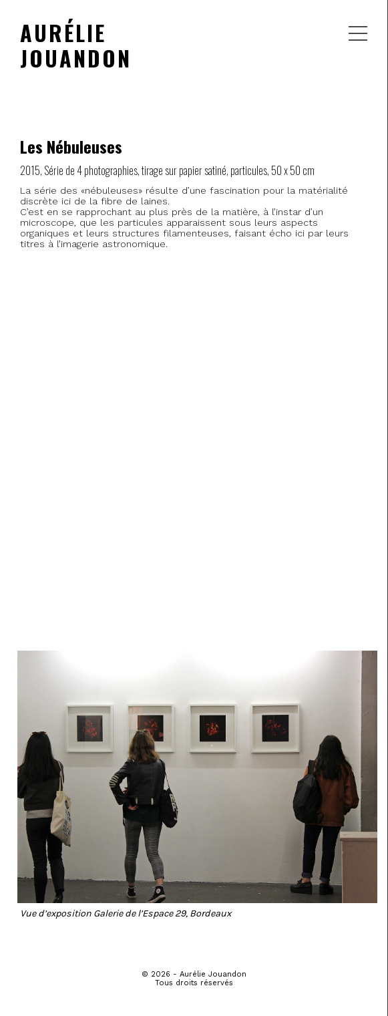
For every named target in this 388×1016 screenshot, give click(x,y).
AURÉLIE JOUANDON (76, 45)
